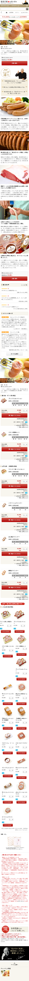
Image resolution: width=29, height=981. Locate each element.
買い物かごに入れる (14, 415)
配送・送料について (23, 427)
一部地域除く (24, 423)
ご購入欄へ (14, 63)
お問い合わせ (21, 901)
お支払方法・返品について (22, 425)
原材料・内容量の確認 (14, 400)
